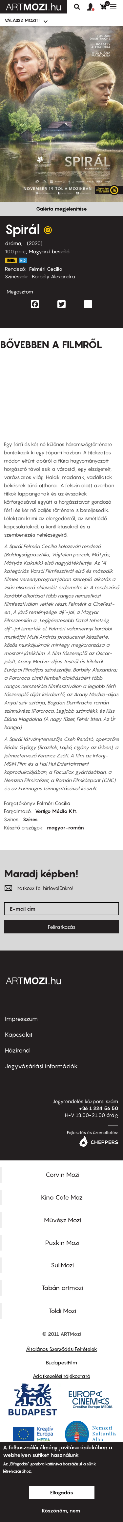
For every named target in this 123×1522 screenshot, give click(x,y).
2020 (35, 243)
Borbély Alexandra (53, 276)
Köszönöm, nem (61, 1510)
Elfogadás (61, 1492)
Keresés (77, 7)
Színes (30, 819)
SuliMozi (62, 1265)
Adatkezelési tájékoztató (61, 1376)
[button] (93, 7)
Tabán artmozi (62, 1287)
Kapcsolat (19, 1034)
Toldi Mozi (62, 1310)
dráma (13, 243)
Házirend (17, 1050)
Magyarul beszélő (49, 251)
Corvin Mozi (62, 1174)
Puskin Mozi (62, 1242)
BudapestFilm (61, 1362)
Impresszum (21, 1018)
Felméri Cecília (46, 269)
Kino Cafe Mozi (62, 1197)
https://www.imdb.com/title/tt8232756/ (11, 260)
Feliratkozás (61, 927)
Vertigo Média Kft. (56, 811)
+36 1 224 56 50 (98, 1108)
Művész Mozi (62, 1220)
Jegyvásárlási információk (41, 1066)
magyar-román (65, 827)
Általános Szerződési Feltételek (61, 1349)
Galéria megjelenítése (61, 209)
